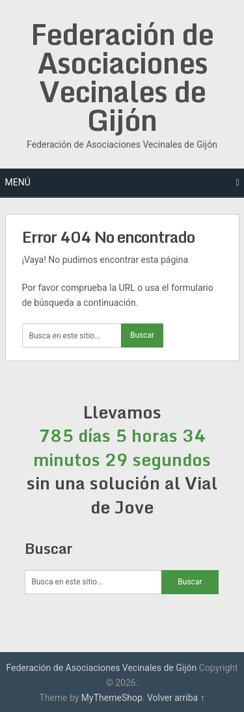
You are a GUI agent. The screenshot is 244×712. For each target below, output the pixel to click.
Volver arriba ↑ (176, 697)
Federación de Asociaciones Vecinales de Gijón (122, 76)
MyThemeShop (111, 697)
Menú (18, 182)
